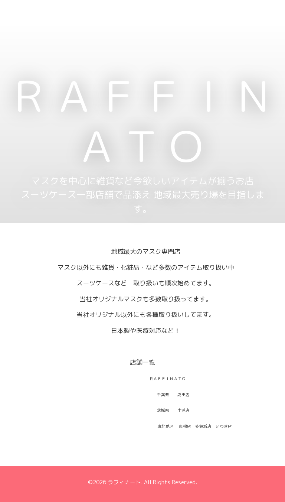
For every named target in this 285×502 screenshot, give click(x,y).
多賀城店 (203, 426)
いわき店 (224, 426)
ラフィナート (124, 482)
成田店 (183, 394)
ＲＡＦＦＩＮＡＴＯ (142, 121)
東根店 (185, 426)
